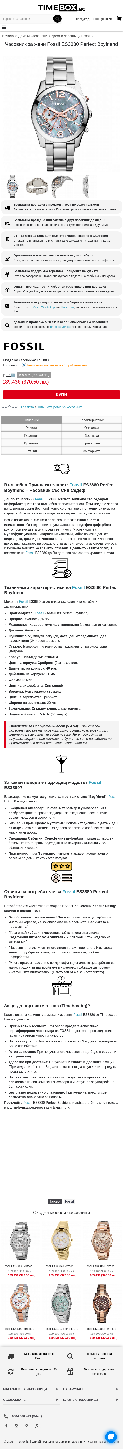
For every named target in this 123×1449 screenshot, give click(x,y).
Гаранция (31, 435)
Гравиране (92, 443)
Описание (31, 420)
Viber (36, 307)
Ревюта (31, 428)
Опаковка (91, 428)
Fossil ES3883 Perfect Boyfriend (21, 1266)
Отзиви (31, 451)
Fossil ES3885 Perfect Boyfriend (103, 1266)
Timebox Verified (60, 326)
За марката (91, 451)
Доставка (92, 435)
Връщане (31, 443)
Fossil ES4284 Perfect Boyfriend (103, 1329)
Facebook (67, 307)
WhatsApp (48, 307)
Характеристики (91, 420)
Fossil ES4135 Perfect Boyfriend (21, 1329)
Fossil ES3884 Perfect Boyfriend (62, 1266)
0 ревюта (27, 407)
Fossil (75, 484)
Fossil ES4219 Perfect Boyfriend (62, 1329)
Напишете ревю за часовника (60, 407)
